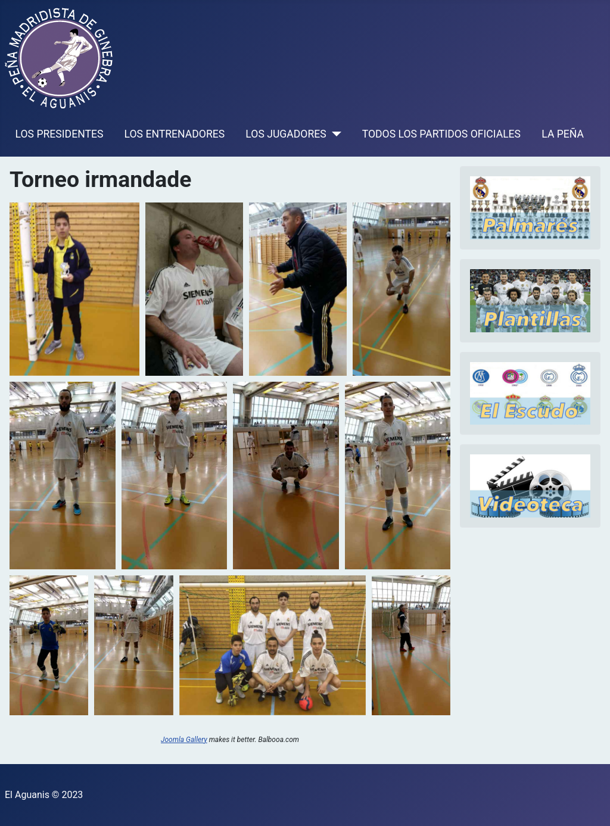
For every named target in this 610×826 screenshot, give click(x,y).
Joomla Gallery (184, 739)
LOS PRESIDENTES (59, 134)
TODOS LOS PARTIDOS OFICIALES (441, 134)
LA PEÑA (562, 134)
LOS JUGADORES (285, 134)
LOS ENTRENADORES (175, 134)
